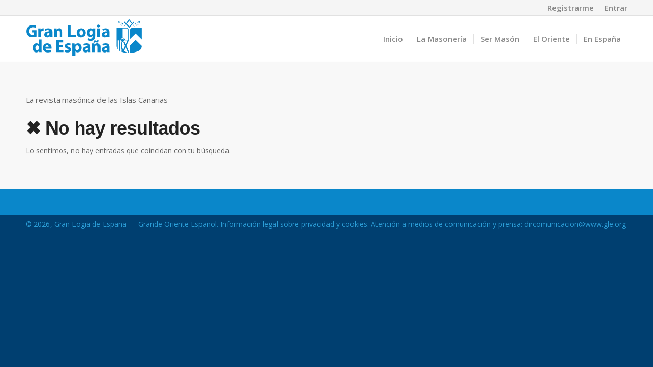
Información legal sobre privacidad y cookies (293, 224)
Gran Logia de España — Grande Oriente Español (135, 224)
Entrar (616, 8)
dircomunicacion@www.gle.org (575, 224)
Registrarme (570, 8)
